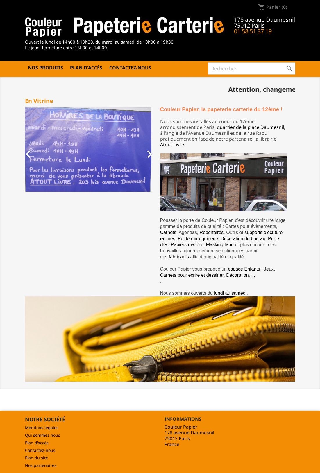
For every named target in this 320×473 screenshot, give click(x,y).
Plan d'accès (86, 67)
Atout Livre (172, 144)
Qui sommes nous (42, 435)
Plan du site (36, 458)
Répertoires (212, 232)
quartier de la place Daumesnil (250, 127)
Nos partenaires (40, 465)
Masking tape (220, 244)
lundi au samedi (230, 293)
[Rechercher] (251, 68)
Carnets (168, 232)
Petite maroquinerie (198, 238)
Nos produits (45, 67)
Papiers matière (187, 244)
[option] (88, 149)
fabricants (179, 256)
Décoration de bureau (243, 238)
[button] (31, 151)
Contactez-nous (130, 67)
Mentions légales (41, 427)
